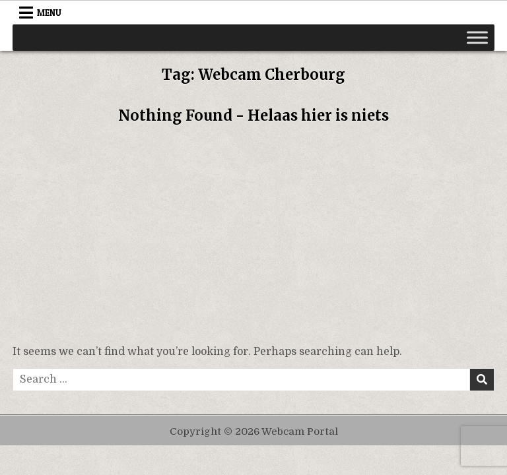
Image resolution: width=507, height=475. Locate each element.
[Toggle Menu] (477, 37)
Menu (49, 12)
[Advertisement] (253, 238)
